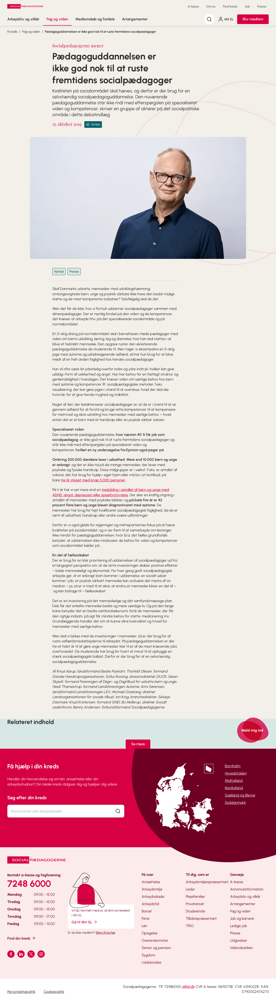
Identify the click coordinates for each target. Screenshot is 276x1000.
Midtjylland (234, 780)
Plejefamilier (195, 896)
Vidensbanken (241, 948)
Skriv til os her (105, 933)
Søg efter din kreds (27, 797)
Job (247, 6)
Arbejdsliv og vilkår (23, 19)
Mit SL (226, 19)
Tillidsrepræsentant (201, 918)
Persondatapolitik (21, 991)
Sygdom (148, 955)
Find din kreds (21, 938)
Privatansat (195, 904)
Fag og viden (57, 19)
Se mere (138, 744)
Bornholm (232, 766)
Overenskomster (155, 940)
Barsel (146, 911)
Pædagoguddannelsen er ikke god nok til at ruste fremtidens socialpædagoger (100, 32)
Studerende (195, 911)
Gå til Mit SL (85, 922)
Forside (12, 32)
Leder (190, 889)
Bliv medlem (253, 19)
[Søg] (209, 19)
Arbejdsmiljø (152, 889)
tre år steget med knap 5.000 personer (93, 480)
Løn (144, 926)
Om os (210, 6)
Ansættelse (151, 882)
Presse (261, 6)
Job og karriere (242, 918)
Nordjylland (234, 788)
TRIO (190, 926)
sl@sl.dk (188, 986)
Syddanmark (235, 802)
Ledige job (238, 926)
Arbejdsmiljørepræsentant (207, 882)
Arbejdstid (150, 904)
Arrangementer (135, 19)
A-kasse (193, 6)
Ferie (145, 918)
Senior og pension (156, 948)
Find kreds (230, 6)
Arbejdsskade (153, 896)
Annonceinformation (246, 889)
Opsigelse (149, 933)
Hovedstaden (236, 773)
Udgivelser (238, 940)
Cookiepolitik (54, 991)
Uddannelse (151, 962)
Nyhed (59, 271)
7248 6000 (29, 883)
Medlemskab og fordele (95, 19)
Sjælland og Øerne (240, 795)
